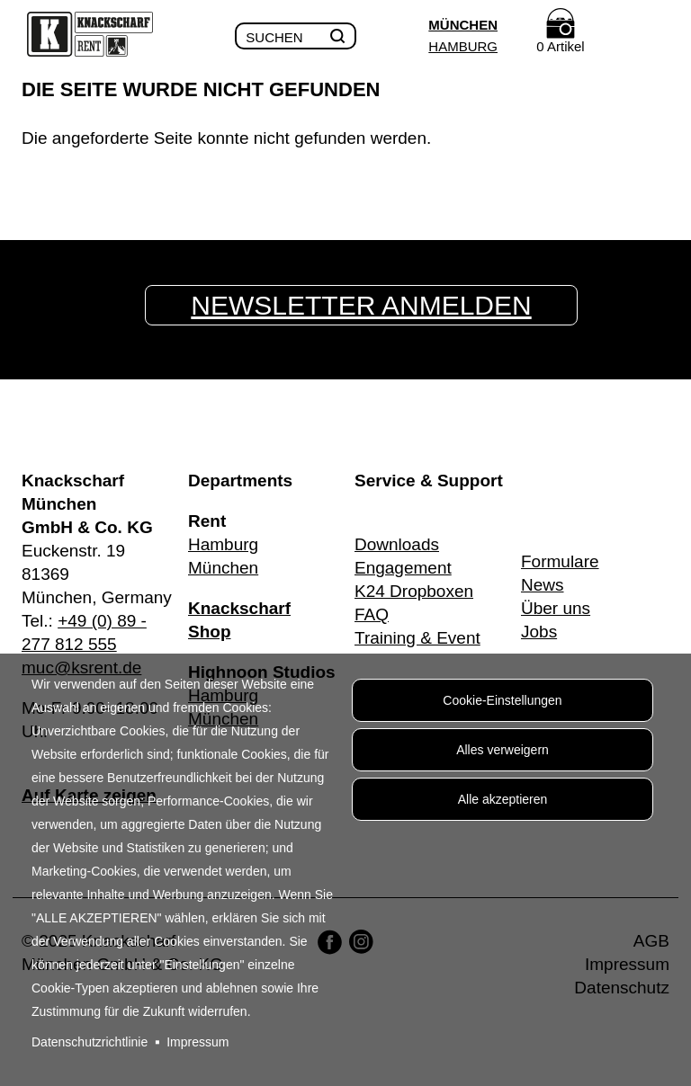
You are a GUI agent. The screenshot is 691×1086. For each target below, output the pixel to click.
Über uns (555, 608)
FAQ (371, 614)
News (542, 584)
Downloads (396, 544)
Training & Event (417, 637)
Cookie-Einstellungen (502, 700)
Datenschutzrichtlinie (89, 1042)
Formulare (560, 561)
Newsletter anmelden (361, 305)
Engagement (403, 567)
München (463, 24)
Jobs (539, 631)
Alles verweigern (502, 750)
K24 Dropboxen (413, 591)
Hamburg (463, 46)
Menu (656, 37)
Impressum (197, 1042)
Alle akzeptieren (503, 799)
